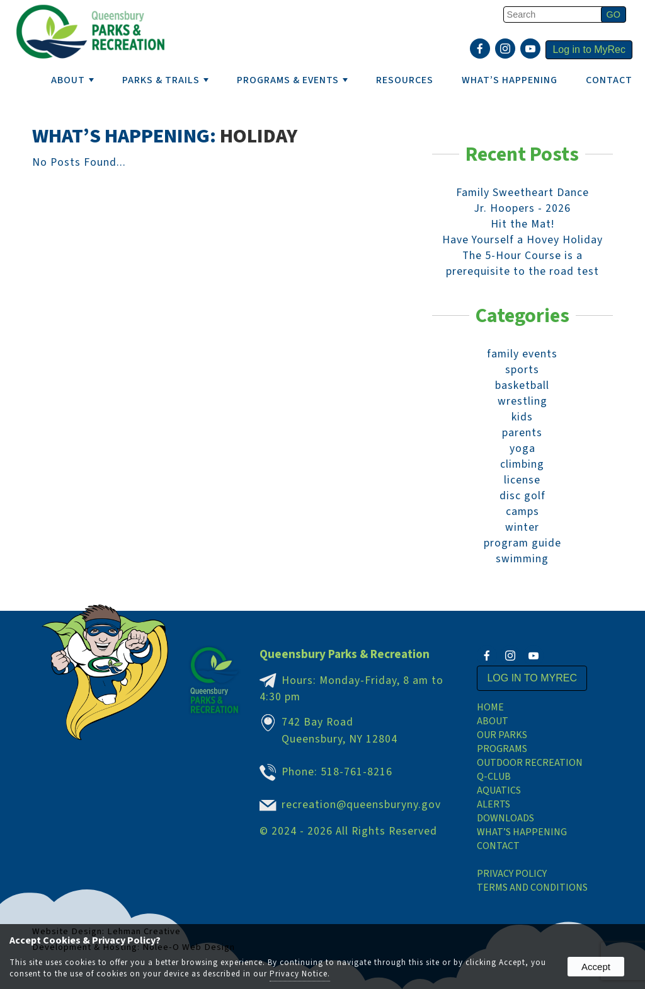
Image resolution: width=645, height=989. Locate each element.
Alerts (493, 804)
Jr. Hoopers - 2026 (522, 208)
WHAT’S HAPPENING (509, 80)
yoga (522, 448)
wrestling (522, 401)
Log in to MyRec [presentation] (588, 49)
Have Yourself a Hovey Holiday (522, 240)
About (492, 721)
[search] (554, 14)
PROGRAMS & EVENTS (292, 80)
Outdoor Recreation (530, 763)
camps (522, 511)
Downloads (505, 818)
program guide (522, 543)
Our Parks (502, 735)
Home (490, 707)
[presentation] (481, 50)
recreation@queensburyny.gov (361, 805)
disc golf (522, 496)
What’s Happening (522, 832)
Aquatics (499, 790)
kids (522, 417)
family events (522, 354)
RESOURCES (404, 80)
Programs (502, 749)
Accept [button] (595, 966)
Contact (609, 80)
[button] (613, 14)
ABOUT (72, 80)
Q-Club (494, 777)
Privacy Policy (512, 874)
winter (522, 527)
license (522, 480)
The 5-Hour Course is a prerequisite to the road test (522, 263)
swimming (522, 559)
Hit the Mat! (522, 224)
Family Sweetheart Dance (522, 192)
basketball (522, 385)
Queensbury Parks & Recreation (345, 654)
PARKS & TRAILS (165, 80)
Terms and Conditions (532, 887)
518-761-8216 (356, 772)
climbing (522, 464)
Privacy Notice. (300, 974)
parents (522, 433)
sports (522, 370)
